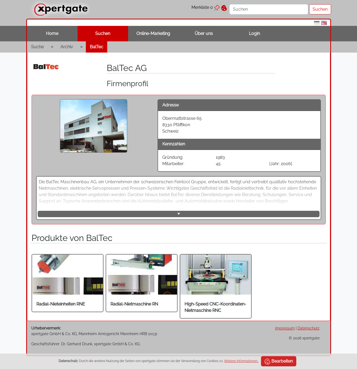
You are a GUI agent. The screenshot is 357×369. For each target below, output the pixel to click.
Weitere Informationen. (241, 361)
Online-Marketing (153, 33)
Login (254, 33)
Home (52, 33)
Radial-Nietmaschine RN (134, 304)
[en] (324, 22)
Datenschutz (309, 328)
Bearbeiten (278, 361)
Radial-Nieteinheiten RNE (60, 304)
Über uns (204, 33)
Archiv (66, 46)
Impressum (285, 328)
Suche (37, 46)
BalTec (96, 46)
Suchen (102, 33)
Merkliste (205, 7)
